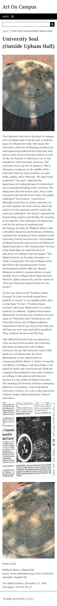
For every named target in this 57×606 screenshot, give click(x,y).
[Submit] (52, 24)
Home (5, 31)
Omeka (29, 598)
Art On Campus (19, 7)
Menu (8, 16)
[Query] (28, 24)
